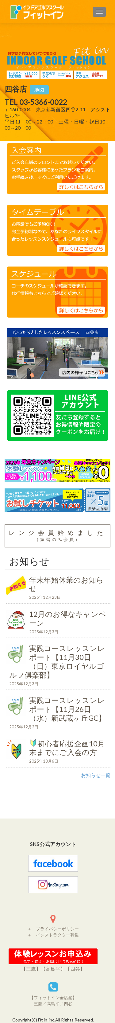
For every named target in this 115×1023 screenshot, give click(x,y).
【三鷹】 (31, 969)
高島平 (53, 1003)
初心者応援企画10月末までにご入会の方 (58, 752)
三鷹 (38, 1003)
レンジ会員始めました (58, 535)
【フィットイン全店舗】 (53, 997)
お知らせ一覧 (95, 775)
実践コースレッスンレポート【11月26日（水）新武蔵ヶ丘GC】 (58, 713)
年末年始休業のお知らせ (58, 588)
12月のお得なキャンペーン (58, 622)
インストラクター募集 (57, 934)
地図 (39, 90)
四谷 (68, 1003)
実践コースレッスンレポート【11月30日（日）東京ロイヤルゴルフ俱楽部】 (58, 666)
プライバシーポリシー (57, 928)
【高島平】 (53, 969)
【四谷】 (75, 969)
